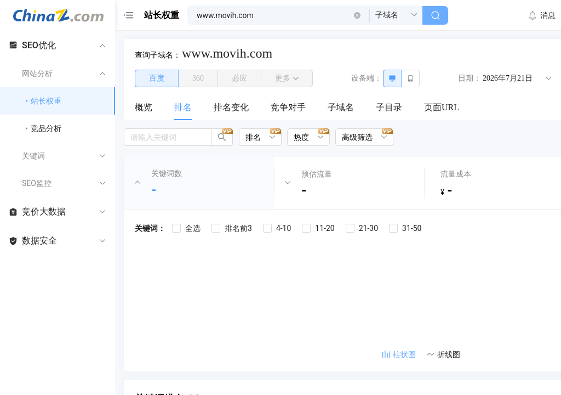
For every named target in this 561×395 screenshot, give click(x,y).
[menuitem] (143, 108)
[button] (357, 15)
